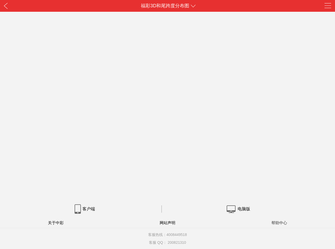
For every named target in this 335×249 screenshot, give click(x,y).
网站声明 (167, 223)
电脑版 (238, 209)
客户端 (84, 209)
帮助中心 (279, 223)
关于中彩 (56, 223)
